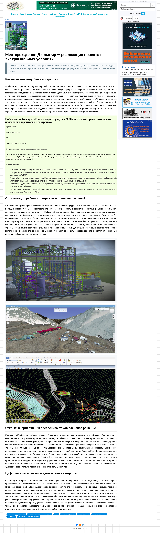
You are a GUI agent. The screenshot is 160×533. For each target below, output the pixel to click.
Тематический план (49, 14)
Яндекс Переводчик (133, 21)
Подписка (63, 14)
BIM (57, 514)
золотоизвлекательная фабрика (29, 516)
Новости (14, 14)
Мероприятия (60, 17)
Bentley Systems (84, 514)
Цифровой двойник (68, 514)
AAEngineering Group (100, 514)
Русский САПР (74, 14)
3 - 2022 (8, 20)
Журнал (29, 14)
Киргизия (12, 516)
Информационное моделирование (40, 514)
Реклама (36, 14)
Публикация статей (89, 14)
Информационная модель (17, 514)
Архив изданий (104, 14)
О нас (22, 14)
